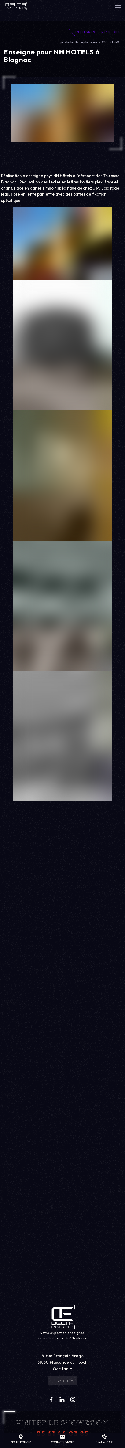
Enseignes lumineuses (97, 32)
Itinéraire (63, 1380)
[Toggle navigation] (117, 5)
